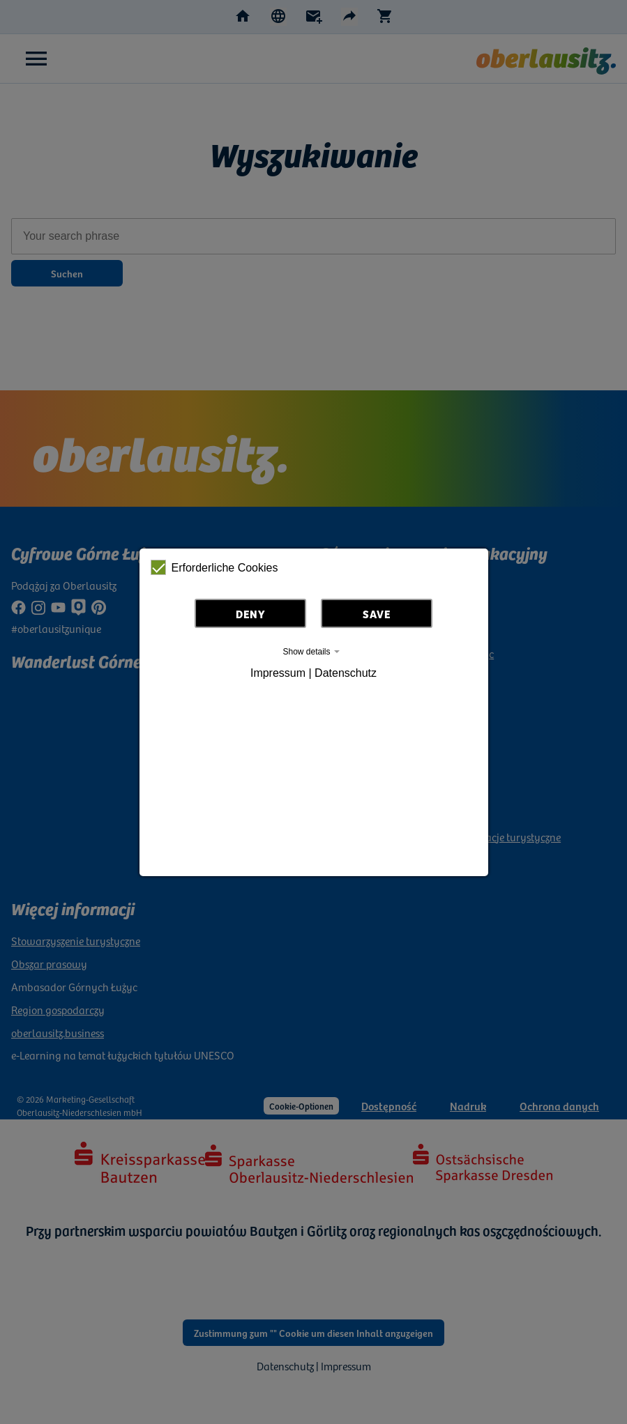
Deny (251, 613)
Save (377, 613)
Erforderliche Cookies (214, 567)
